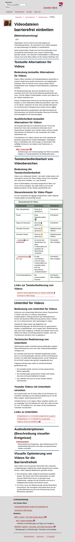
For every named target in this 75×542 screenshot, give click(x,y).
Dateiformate (42, 17)
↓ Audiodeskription (22, 256)
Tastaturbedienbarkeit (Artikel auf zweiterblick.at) (31, 507)
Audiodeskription (22, 442)
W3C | (23, 149)
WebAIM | (34, 527)
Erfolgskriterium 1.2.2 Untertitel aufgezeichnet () (36, 416)
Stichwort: (8, 2)
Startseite (18, 17)
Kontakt (29, 12)
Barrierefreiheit (29, 536)
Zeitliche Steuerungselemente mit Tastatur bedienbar (35, 293)
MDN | (29, 517)
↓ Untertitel (20, 240)
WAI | (24, 521)
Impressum (40, 536)
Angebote (9, 12)
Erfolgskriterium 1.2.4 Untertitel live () (33, 419)
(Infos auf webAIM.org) (28, 422)
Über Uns (37, 12)
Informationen (19, 12)
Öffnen (7, 7)
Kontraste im (26, 295)
